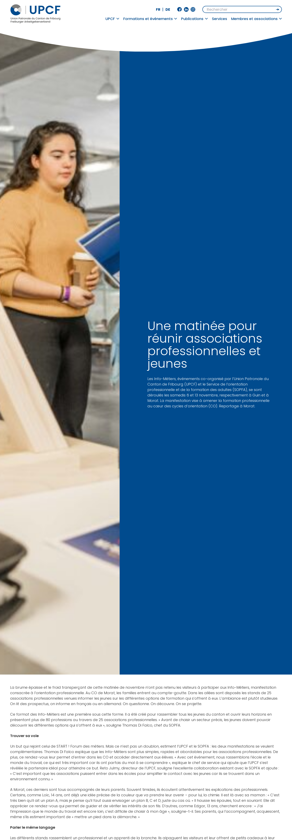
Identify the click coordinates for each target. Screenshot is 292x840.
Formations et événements (150, 18)
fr (158, 9)
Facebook (179, 9)
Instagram (193, 9)
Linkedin (186, 9)
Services (219, 18)
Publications (194, 18)
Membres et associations (256, 18)
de (167, 9)
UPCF (112, 18)
